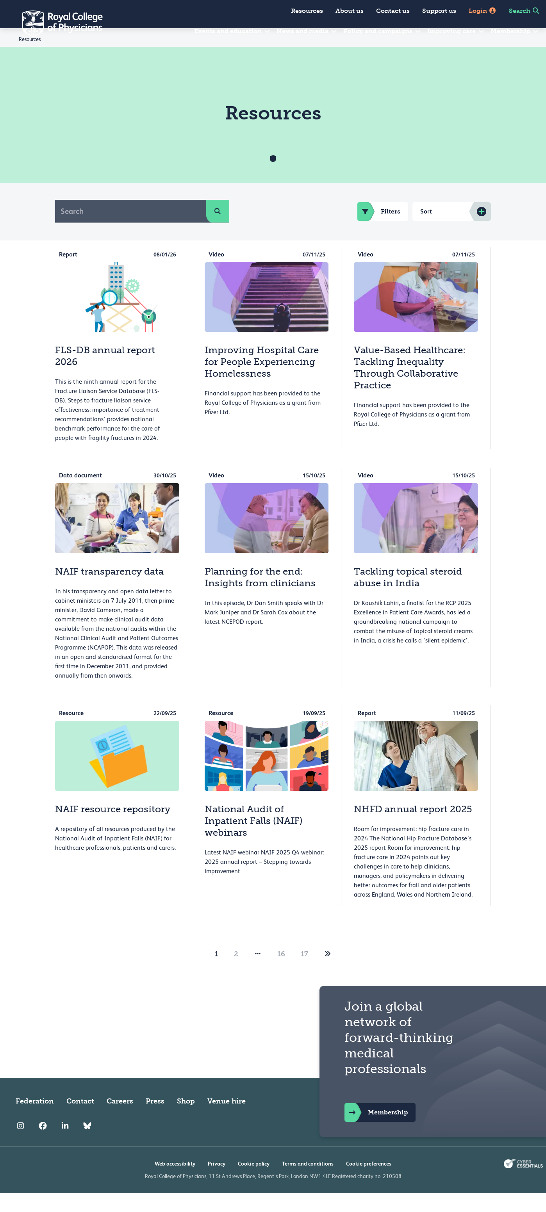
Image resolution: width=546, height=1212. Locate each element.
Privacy (216, 1182)
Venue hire (226, 1120)
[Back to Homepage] (57, 23)
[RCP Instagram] (20, 1145)
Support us (439, 10)
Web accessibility (175, 1182)
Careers (120, 1120)
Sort (426, 230)
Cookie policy (253, 1182)
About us (349, 10)
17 (304, 972)
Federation (35, 1120)
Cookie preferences (368, 1182)
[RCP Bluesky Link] (87, 1145)
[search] (217, 230)
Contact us (393, 10)
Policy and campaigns (382, 31)
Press (155, 1120)
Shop (186, 1120)
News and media (307, 31)
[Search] (130, 230)
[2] (328, 972)
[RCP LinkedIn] (65, 1145)
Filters (378, 230)
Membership (515, 31)
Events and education (232, 31)
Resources (307, 10)
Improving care (456, 31)
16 (281, 972)
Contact (80, 1120)
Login (482, 10)
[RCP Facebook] (43, 1145)
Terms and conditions (308, 1182)
